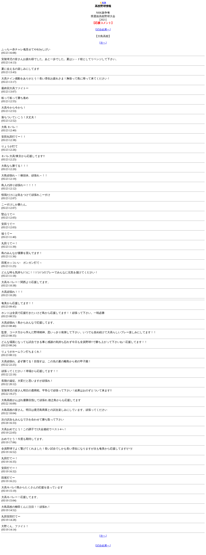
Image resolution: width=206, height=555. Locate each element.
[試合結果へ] (103, 29)
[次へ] (103, 42)
